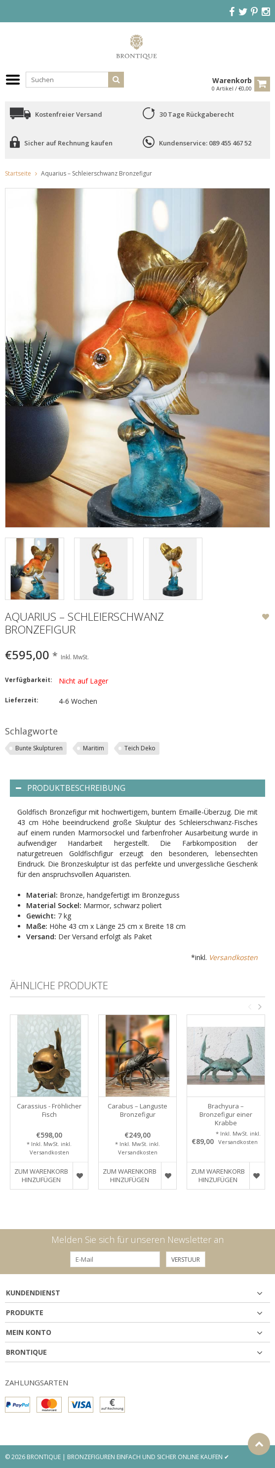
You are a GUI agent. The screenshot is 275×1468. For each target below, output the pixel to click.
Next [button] (259, 1006)
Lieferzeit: (22, 700)
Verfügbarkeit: (28, 680)
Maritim (93, 748)
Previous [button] (249, 1006)
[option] (34, 569)
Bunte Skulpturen (39, 748)
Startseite (18, 173)
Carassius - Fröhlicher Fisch (49, 1110)
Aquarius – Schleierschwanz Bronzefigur (96, 173)
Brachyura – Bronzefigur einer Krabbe (225, 1114)
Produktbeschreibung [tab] (70, 787)
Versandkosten (233, 957)
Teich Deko (140, 748)
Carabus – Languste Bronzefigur (137, 1110)
